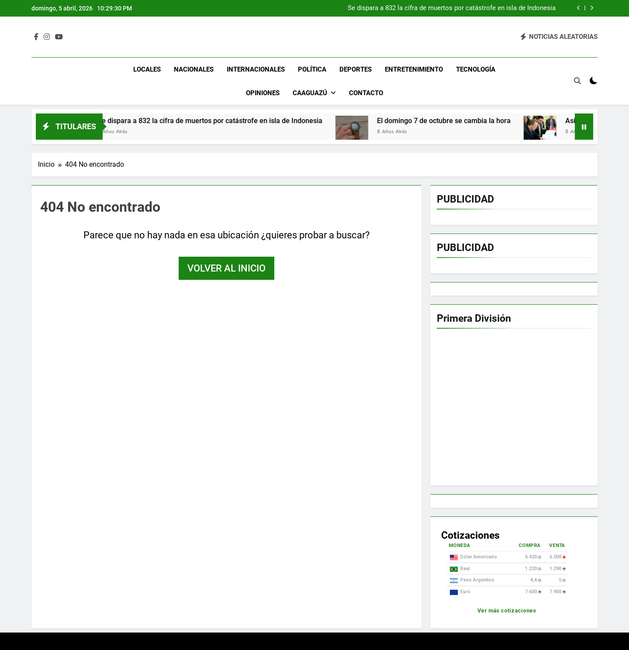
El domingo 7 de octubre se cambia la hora (453, 121)
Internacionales (256, 69)
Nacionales (194, 69)
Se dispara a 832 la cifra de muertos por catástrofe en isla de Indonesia (452, 8)
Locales (147, 69)
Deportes (355, 69)
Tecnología (475, 69)
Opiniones (263, 93)
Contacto (366, 93)
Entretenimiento (414, 69)
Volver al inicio (226, 268)
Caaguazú (310, 93)
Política (312, 69)
